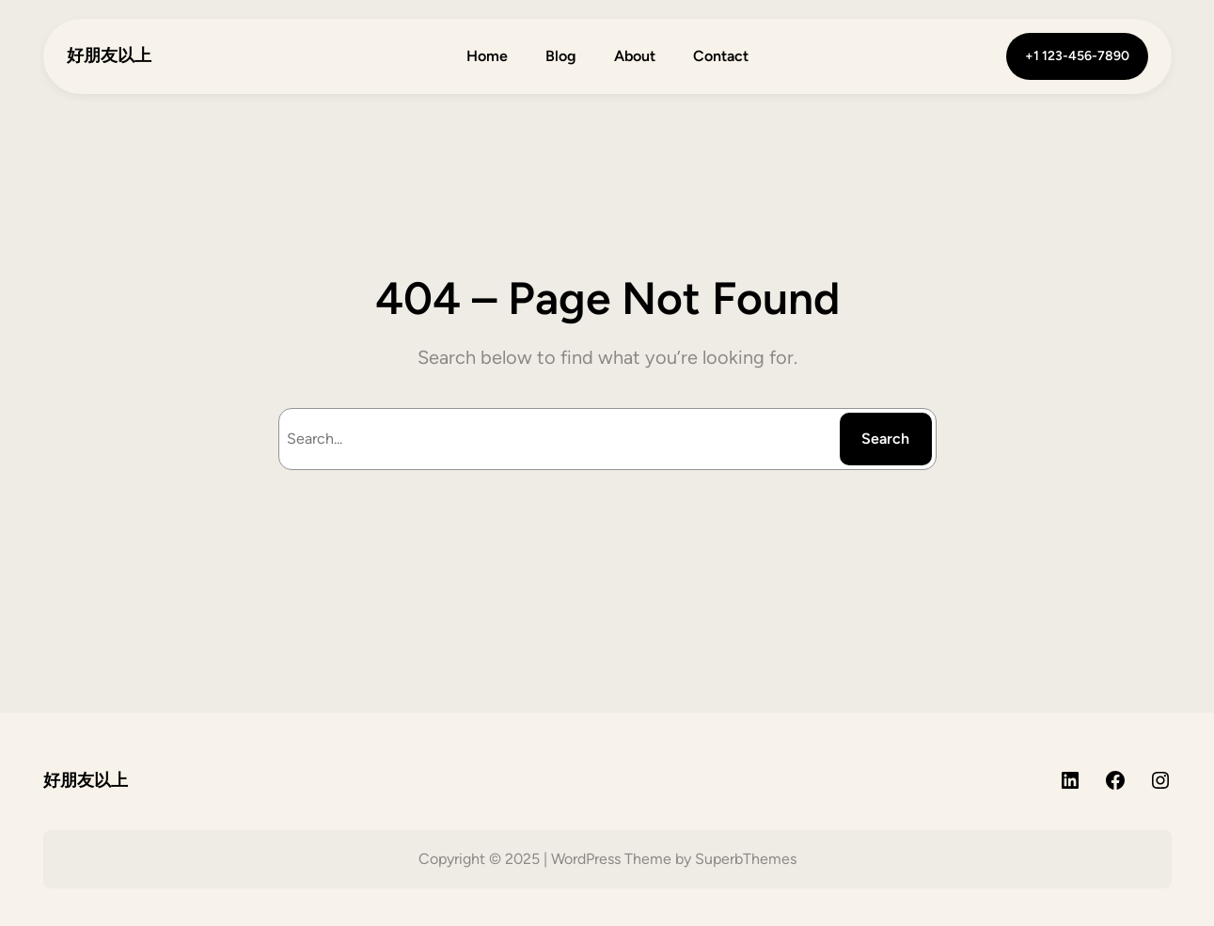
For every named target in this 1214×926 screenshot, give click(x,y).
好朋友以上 (109, 55)
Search (885, 438)
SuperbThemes (745, 859)
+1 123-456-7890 (1077, 56)
